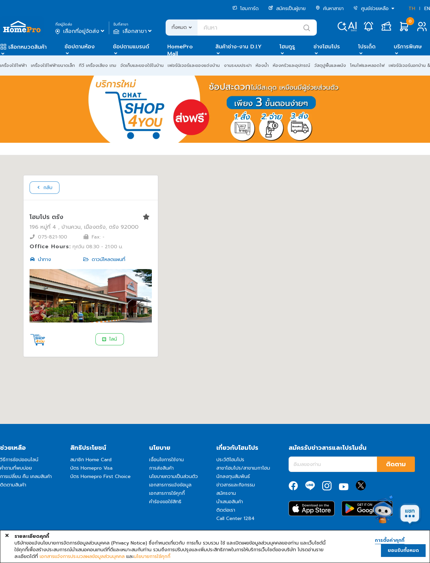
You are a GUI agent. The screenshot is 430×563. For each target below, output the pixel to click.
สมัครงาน (226, 493)
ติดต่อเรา (225, 510)
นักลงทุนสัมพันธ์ (233, 476)
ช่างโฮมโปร (326, 47)
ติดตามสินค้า (13, 484)
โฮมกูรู (287, 47)
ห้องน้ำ (262, 65)
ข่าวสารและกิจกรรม (235, 484)
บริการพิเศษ (408, 47)
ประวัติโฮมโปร (230, 459)
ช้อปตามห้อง (79, 47)
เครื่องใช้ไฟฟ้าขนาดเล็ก (53, 65)
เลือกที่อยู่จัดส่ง (80, 31)
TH (411, 8)
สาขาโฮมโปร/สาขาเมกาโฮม (243, 468)
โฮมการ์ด (245, 8)
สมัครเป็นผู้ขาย (287, 8)
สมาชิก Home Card (91, 459)
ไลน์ (109, 339)
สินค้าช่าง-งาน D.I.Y (238, 47)
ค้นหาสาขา (329, 8)
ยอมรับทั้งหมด (403, 550)
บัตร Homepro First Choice (100, 476)
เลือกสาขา (133, 31)
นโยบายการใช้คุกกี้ (152, 556)
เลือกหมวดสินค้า (27, 47)
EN (427, 8)
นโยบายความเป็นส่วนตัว (173, 476)
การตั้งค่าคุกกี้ (389, 540)
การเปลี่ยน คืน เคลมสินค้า (26, 476)
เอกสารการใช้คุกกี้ (167, 493)
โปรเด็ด (367, 47)
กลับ (44, 187)
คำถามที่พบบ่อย (16, 468)
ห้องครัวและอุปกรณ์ (291, 65)
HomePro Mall (180, 50)
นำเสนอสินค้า (229, 501)
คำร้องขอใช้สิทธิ (165, 501)
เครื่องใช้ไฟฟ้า (13, 65)
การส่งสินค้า (161, 468)
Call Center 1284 (235, 518)
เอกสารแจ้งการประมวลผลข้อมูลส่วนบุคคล (82, 556)
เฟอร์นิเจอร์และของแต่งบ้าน (194, 65)
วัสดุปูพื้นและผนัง (330, 65)
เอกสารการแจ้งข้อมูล (170, 484)
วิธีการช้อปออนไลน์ (19, 459)
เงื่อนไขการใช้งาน (166, 459)
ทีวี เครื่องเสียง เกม (97, 65)
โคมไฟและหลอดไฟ (367, 65)
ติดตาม (396, 464)
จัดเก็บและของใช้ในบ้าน (142, 65)
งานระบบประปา (238, 65)
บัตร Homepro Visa (91, 468)
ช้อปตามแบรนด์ (131, 47)
